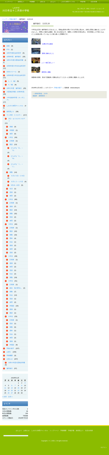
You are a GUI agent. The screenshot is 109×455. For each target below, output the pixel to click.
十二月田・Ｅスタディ (14, 115)
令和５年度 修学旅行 (14, 88)
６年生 (10, 316)
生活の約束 (94, 1)
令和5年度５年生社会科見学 (16, 75)
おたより (53, 1)
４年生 (10, 256)
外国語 (12, 130)
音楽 (11, 192)
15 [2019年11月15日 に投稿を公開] (18, 388)
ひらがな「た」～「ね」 (17, 157)
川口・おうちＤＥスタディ (16, 120)
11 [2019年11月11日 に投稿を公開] (5, 388)
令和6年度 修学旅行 (14, 56)
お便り (9, 352)
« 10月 (4, 397)
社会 (11, 242)
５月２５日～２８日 (17, 176)
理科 (11, 238)
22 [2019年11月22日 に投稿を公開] (18, 390)
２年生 (10, 199)
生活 (11, 189)
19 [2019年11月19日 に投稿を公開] (8, 390)
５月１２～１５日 (17, 181)
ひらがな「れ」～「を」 (17, 149)
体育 (11, 134)
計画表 (12, 141)
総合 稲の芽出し (16, 288)
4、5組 (10, 85)
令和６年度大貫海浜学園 (15, 60)
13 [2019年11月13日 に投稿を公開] (12, 388)
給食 (8, 46)
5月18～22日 (15, 185)
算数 (11, 172)
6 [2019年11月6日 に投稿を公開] (11, 385)
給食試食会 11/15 (40, 93)
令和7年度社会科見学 (14, 53)
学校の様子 (58, 88)
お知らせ (42, 1)
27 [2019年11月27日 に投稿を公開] (12, 393)
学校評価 (82, 1)
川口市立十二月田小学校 (13, 15)
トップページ (9, 1)
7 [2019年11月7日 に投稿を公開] (15, 385)
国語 (11, 144)
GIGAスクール (11, 72)
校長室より (21, 1)
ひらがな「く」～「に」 (17, 165)
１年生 (10, 137)
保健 (11, 127)
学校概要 (32, 1)
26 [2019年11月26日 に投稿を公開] (8, 393)
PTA (8, 49)
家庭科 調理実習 (40, 96)
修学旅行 (10, 368)
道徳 (11, 206)
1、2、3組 (11, 81)
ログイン (104, 447)
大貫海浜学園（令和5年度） (16, 92)
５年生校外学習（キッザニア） (16, 99)
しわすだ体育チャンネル (68, 1)
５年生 (10, 281)
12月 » (10, 397)
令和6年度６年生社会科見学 (16, 66)
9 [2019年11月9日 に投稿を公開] (21, 385)
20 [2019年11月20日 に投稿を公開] (12, 390)
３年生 (10, 224)
